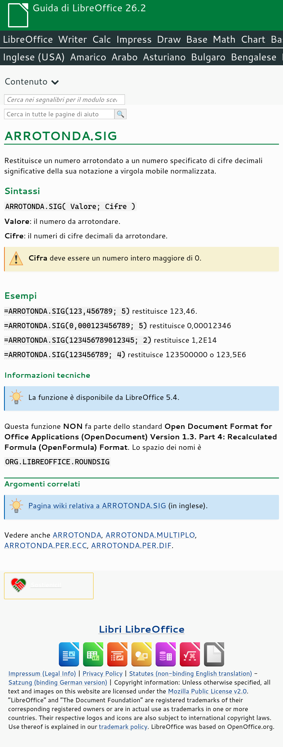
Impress (134, 39)
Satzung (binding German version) (58, 682)
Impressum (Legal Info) (42, 673)
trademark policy (123, 726)
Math (224, 39)
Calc (101, 39)
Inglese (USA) (33, 57)
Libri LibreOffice (141, 629)
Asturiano (164, 57)
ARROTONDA (76, 535)
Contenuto (26, 81)
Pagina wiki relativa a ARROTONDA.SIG (97, 505)
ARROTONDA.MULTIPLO (150, 535)
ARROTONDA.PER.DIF (131, 545)
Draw (168, 39)
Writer (72, 39)
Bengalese (254, 57)
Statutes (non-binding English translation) (190, 673)
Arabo (124, 57)
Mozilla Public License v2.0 (207, 691)
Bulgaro (208, 57)
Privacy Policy (102, 673)
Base (197, 39)
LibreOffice (27, 39)
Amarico (88, 57)
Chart (252, 39)
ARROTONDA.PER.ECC (45, 545)
